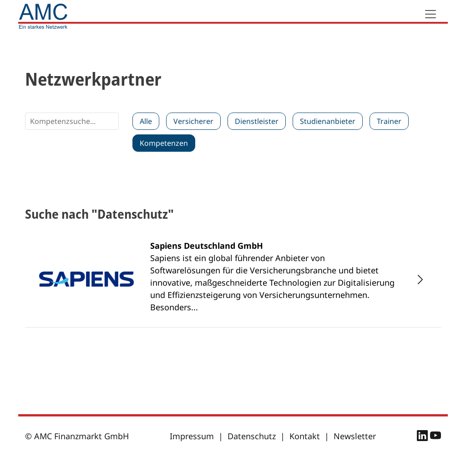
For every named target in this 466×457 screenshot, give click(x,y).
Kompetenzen (164, 143)
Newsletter (355, 436)
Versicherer (193, 121)
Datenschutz (252, 436)
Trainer (389, 121)
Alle (146, 121)
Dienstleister (257, 121)
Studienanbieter (327, 121)
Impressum (192, 436)
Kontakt (304, 436)
